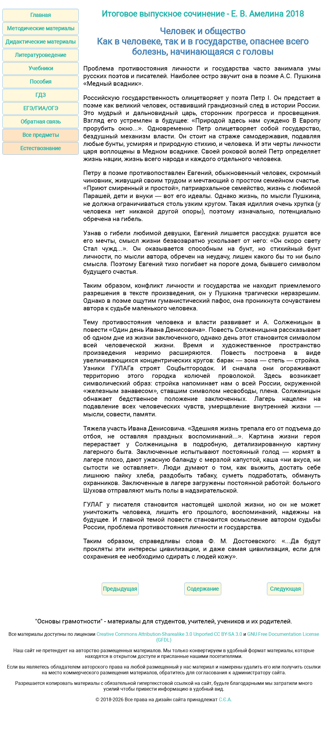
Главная (40, 15)
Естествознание (40, 148)
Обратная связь (41, 121)
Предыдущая (120, 589)
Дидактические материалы (40, 41)
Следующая (285, 589)
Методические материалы (40, 28)
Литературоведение (40, 55)
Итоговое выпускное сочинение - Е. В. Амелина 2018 (203, 14)
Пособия (40, 81)
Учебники (40, 68)
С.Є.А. (225, 699)
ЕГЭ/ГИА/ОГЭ (40, 108)
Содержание (203, 589)
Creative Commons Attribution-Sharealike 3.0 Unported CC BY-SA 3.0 (169, 634)
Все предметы (40, 135)
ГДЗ (40, 95)
